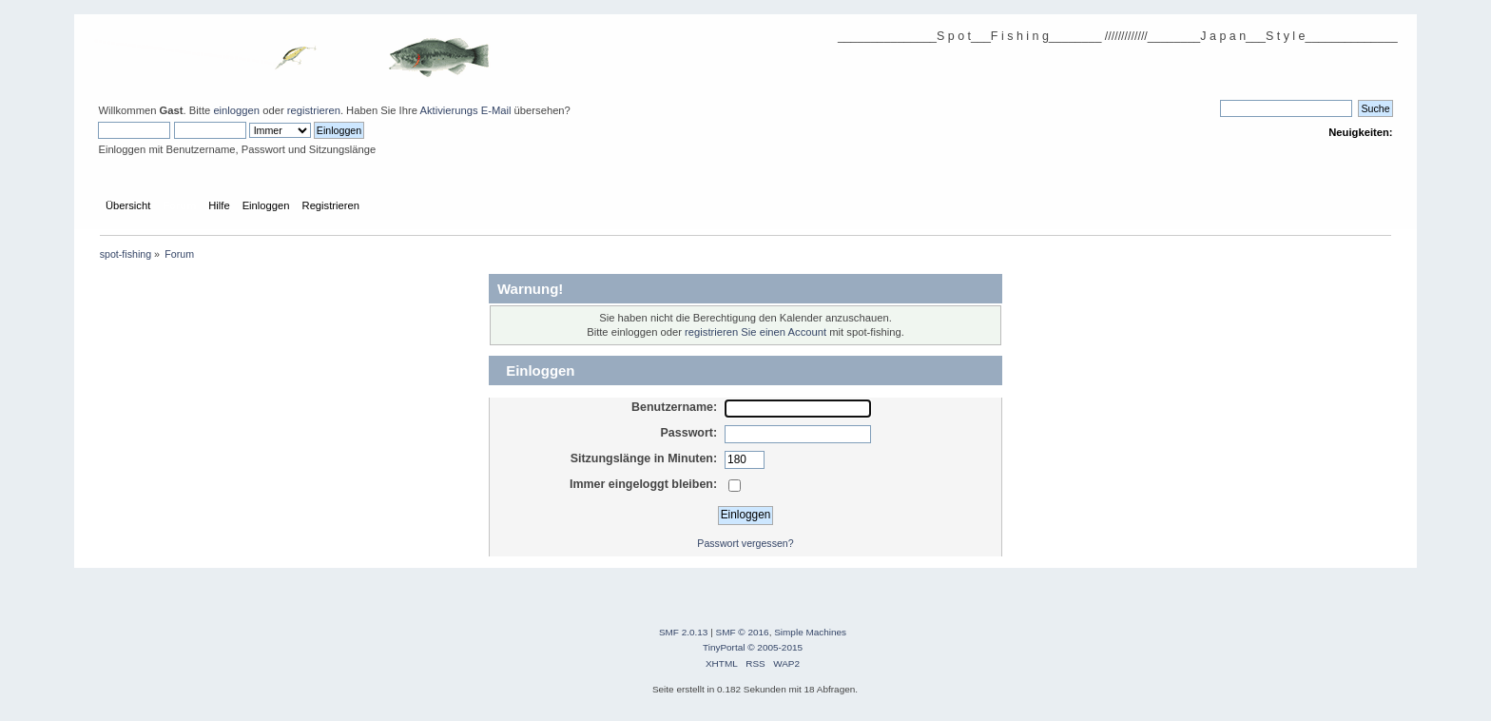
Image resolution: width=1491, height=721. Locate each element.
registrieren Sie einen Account (755, 332)
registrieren (313, 110)
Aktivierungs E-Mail (465, 110)
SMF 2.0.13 (683, 632)
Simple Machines (810, 632)
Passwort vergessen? (745, 543)
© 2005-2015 (775, 647)
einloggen (236, 110)
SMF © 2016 (742, 632)
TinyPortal (724, 647)
